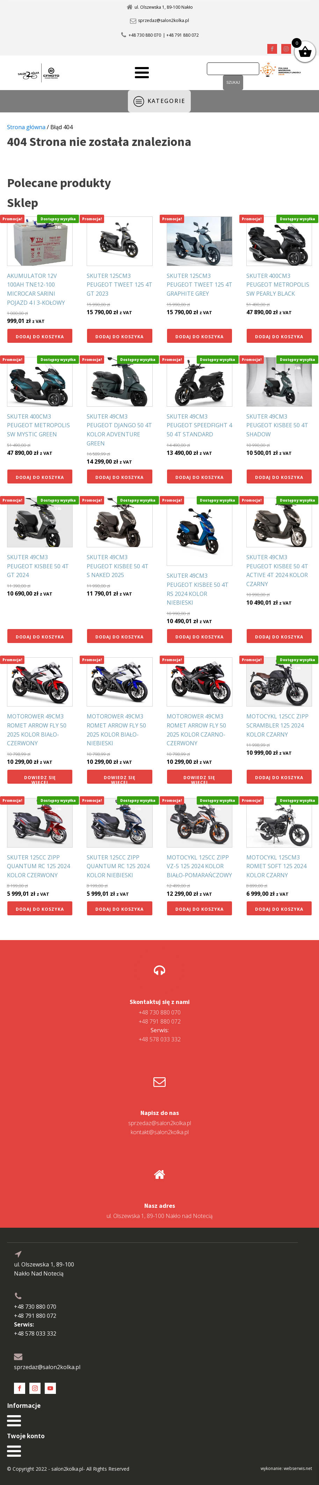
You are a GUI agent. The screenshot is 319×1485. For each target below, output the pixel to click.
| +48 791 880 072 (181, 35)
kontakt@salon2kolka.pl (160, 1132)
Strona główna (26, 127)
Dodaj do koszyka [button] (40, 337)
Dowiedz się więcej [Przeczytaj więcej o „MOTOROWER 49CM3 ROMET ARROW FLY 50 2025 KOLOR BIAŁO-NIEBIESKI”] (120, 779)
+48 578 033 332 (160, 1034)
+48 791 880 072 (160, 1021)
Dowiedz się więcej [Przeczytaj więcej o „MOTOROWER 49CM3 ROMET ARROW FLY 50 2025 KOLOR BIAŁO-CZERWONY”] (40, 779)
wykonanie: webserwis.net (286, 1468)
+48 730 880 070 (145, 35)
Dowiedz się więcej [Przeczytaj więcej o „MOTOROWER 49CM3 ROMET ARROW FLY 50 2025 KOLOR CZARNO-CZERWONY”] (199, 779)
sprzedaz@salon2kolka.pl (163, 20)
